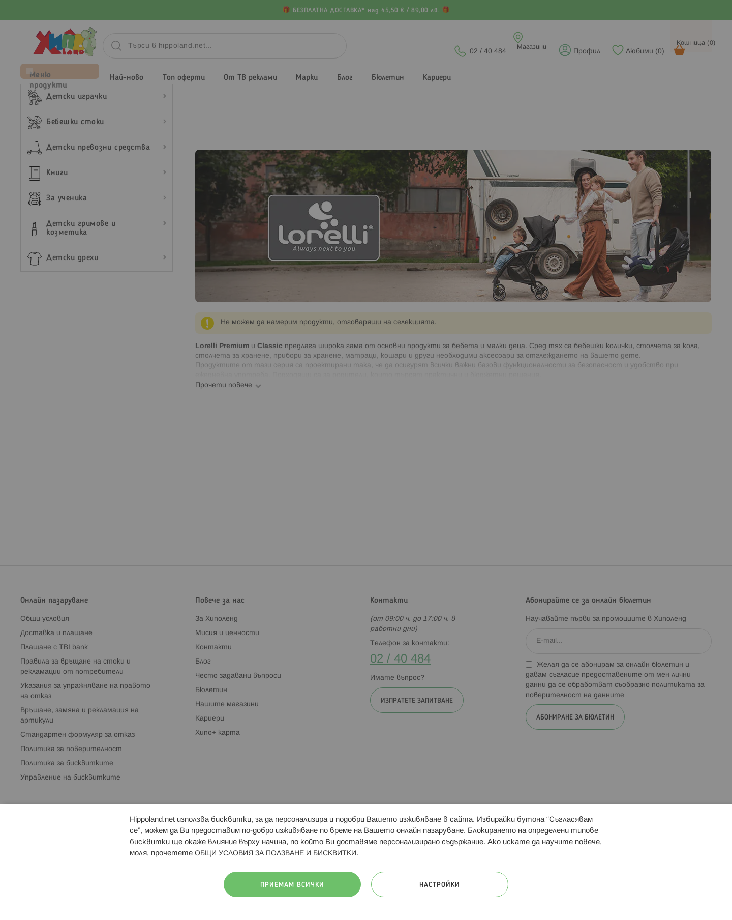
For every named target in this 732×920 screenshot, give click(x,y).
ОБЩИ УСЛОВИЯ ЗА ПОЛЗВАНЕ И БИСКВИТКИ (275, 853)
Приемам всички (292, 885)
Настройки (439, 885)
